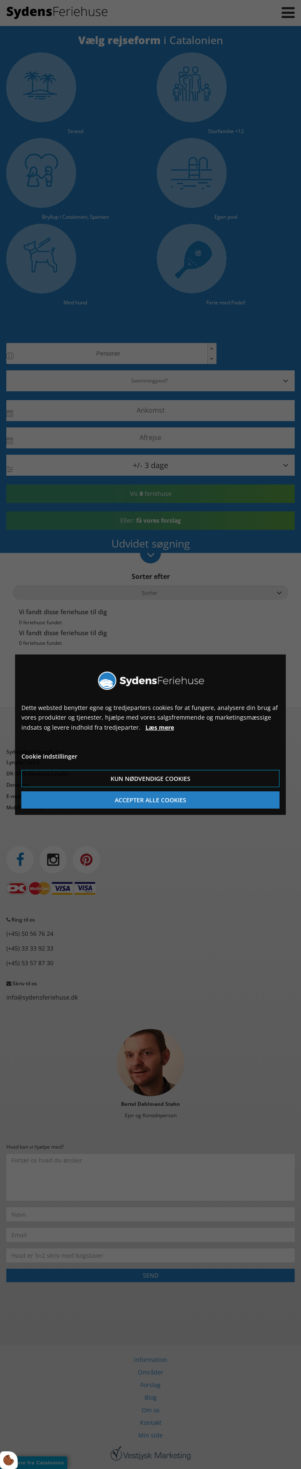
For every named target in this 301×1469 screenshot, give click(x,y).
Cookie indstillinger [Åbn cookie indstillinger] (49, 756)
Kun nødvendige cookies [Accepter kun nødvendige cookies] (150, 779)
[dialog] (150, 734)
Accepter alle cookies (150, 800)
